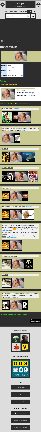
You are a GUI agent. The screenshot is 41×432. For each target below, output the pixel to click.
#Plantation (29, 206)
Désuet (16, 293)
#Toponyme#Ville (12, 237)
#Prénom (16, 108)
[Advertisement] (20, 28)
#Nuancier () (11, 229)
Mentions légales (20, 387)
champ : (28, 225)
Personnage (29, 92)
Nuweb (25, 427)
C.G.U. (20, 394)
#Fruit (22, 225)
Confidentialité (20, 402)
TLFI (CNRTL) (14, 297)
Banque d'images (9, 41)
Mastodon (25, 420)
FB (20, 420)
